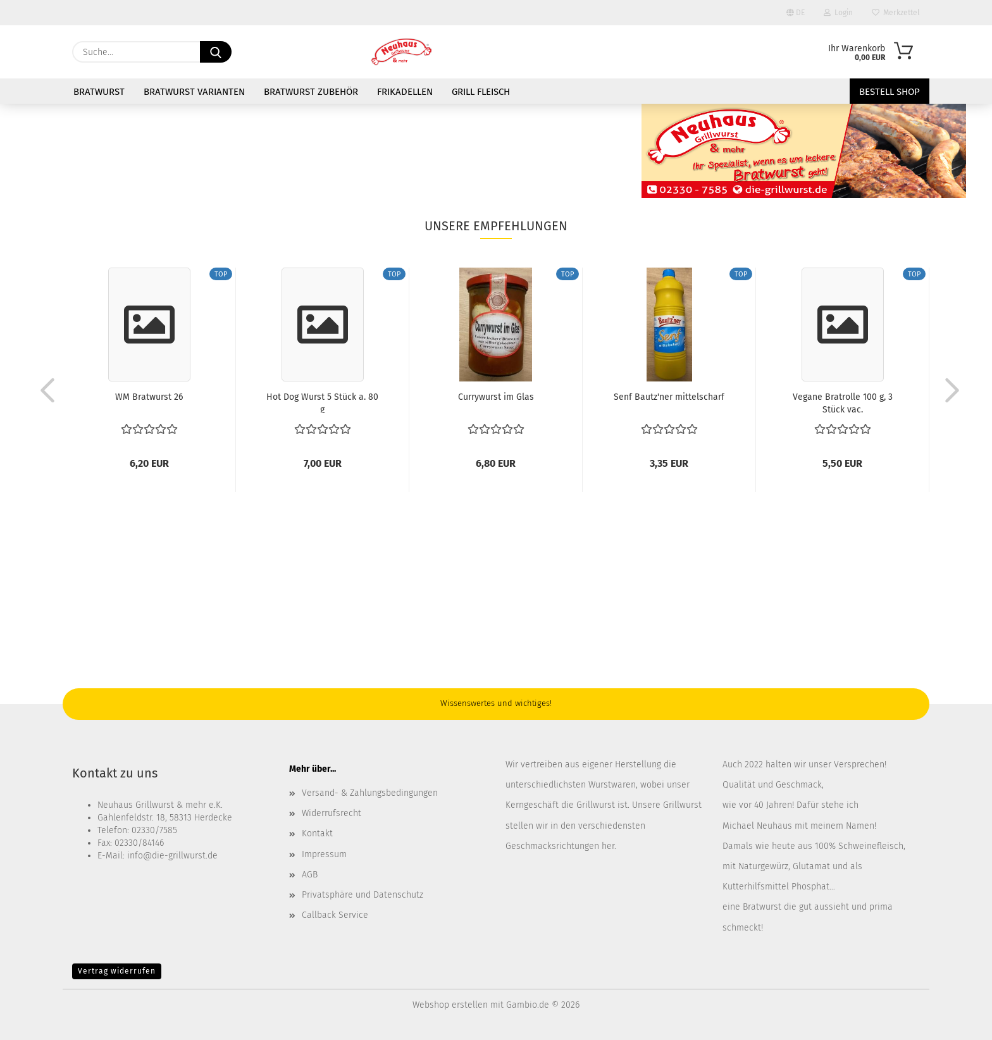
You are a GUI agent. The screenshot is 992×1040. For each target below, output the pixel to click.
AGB (310, 874)
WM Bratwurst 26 (149, 397)
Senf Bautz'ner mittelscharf (669, 397)
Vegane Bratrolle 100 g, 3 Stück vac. (843, 402)
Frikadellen (405, 91)
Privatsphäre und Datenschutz (362, 894)
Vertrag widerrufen (117, 971)
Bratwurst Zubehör (311, 91)
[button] (44, 390)
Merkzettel (896, 12)
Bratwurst (99, 91)
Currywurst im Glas (496, 397)
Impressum (324, 854)
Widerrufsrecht (331, 813)
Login (838, 12)
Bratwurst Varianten (194, 91)
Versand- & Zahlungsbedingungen (370, 793)
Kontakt (317, 833)
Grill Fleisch (481, 91)
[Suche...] (216, 52)
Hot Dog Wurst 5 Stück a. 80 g (322, 402)
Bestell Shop (889, 91)
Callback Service (335, 915)
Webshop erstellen (450, 1005)
